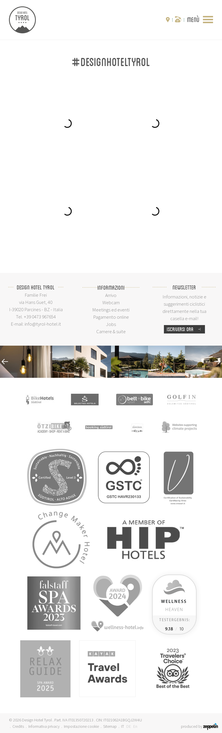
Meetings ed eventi (111, 310)
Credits (18, 726)
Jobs (111, 324)
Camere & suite (111, 331)
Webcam (111, 302)
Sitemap (110, 726)
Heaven (174, 605)
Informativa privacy (44, 726)
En (135, 726)
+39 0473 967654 (40, 316)
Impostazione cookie (81, 726)
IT (122, 726)
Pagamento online (111, 317)
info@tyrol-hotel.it (43, 324)
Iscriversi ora (186, 329)
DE (128, 726)
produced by (199, 726)
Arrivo (110, 295)
